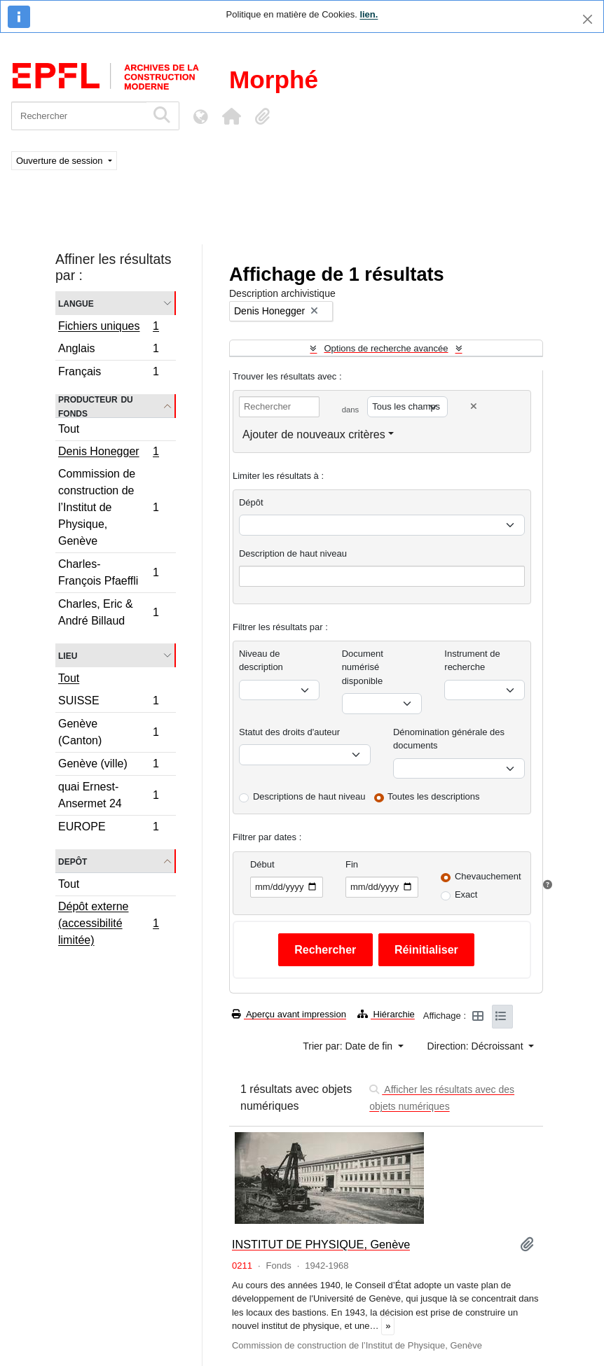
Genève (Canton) (108, 732)
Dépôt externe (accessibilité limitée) (108, 923)
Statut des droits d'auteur (289, 732)
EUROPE (108, 828)
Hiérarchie (386, 1014)
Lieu (67, 655)
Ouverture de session (60, 160)
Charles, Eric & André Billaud (108, 612)
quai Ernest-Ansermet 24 (108, 795)
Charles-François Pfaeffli (108, 572)
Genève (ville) (108, 765)
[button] (231, 116)
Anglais (108, 350)
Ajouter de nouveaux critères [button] (313, 434)
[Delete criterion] (473, 406)
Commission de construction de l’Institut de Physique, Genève (108, 507)
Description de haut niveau (293, 553)
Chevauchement (488, 876)
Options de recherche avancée (386, 348)
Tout (68, 429)
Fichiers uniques (108, 327)
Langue (76, 302)
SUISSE (108, 702)
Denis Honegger (108, 453)
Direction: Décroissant (476, 1046)
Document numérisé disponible (362, 667)
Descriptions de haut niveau (309, 796)
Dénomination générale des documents (449, 739)
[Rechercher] (78, 116)
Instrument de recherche (472, 660)
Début (262, 864)
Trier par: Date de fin (349, 1046)
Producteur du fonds (95, 406)
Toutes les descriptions (433, 796)
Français (108, 373)
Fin (351, 864)
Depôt (72, 860)
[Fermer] (587, 19)
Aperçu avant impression (289, 1014)
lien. (368, 14)
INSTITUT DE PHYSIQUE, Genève (321, 1244)
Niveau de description (261, 660)
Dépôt (251, 502)
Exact (466, 894)
